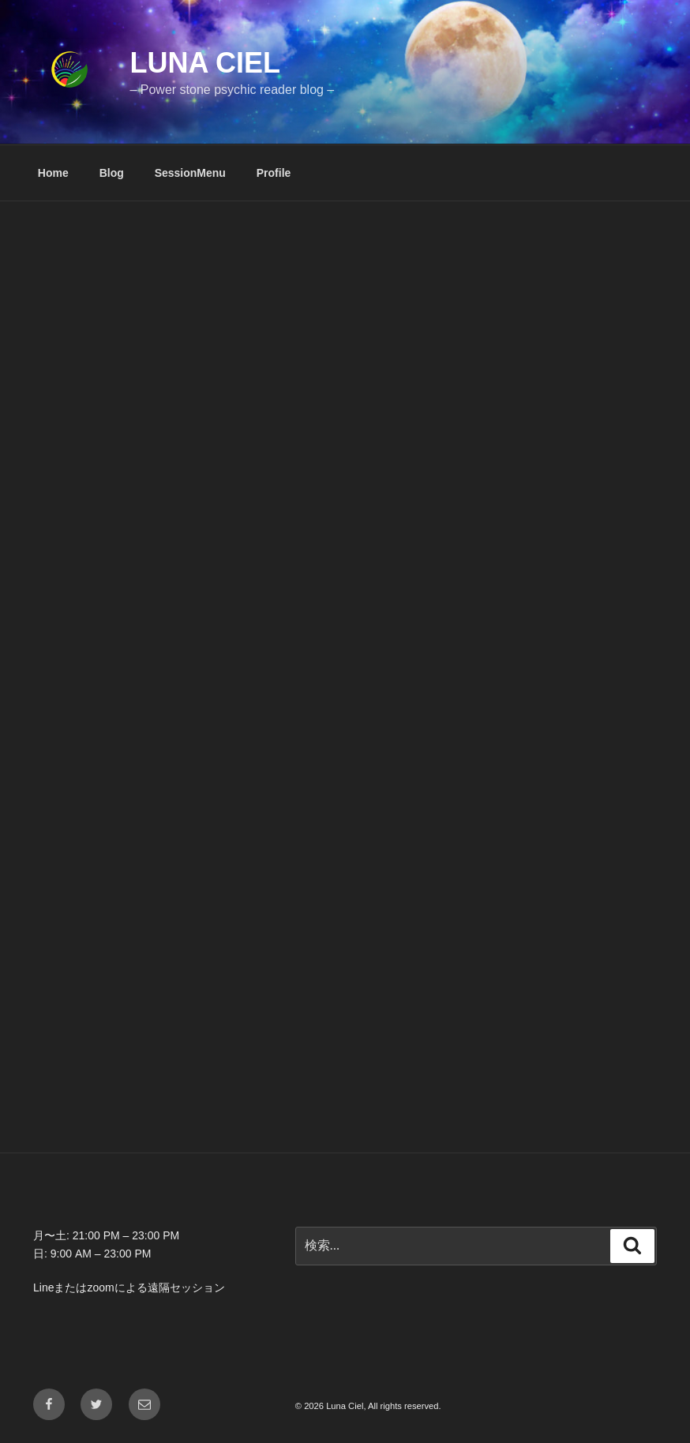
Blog (111, 173)
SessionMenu (190, 173)
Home (53, 173)
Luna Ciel (204, 63)
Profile (274, 173)
